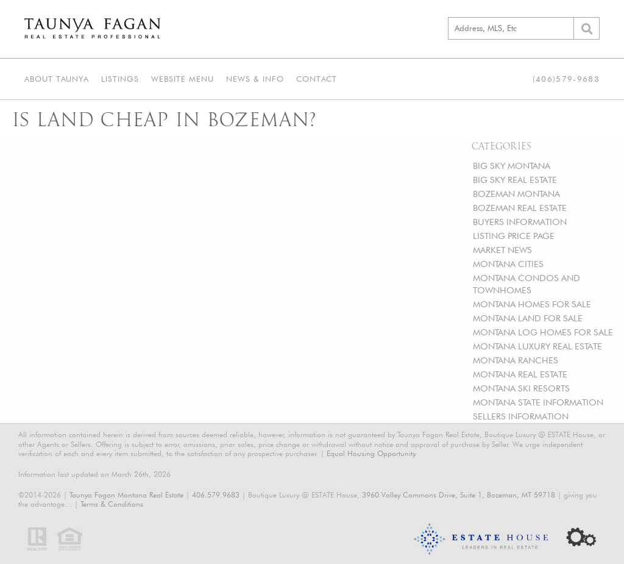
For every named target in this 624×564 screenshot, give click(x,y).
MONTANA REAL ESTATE (520, 374)
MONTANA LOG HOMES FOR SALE (543, 332)
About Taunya (56, 79)
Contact (316, 79)
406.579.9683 (215, 494)
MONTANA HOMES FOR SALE (532, 304)
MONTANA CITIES (508, 264)
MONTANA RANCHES (515, 360)
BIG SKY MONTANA (511, 165)
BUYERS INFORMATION (520, 221)
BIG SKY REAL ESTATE (515, 179)
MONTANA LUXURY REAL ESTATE (537, 346)
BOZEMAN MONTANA (516, 193)
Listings (120, 79)
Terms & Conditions (111, 504)
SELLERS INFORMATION (521, 416)
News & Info (255, 79)
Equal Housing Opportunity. (372, 453)
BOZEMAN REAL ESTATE (520, 207)
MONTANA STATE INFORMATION (538, 402)
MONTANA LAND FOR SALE (528, 318)
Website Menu (182, 79)
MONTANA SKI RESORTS (521, 388)
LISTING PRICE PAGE (514, 235)
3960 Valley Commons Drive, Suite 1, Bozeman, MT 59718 (458, 494)
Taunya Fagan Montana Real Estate (126, 494)
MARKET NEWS (502, 250)
